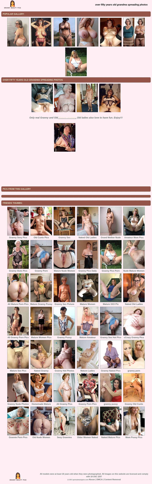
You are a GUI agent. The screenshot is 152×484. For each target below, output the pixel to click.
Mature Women (67, 117)
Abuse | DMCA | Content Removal (105, 479)
